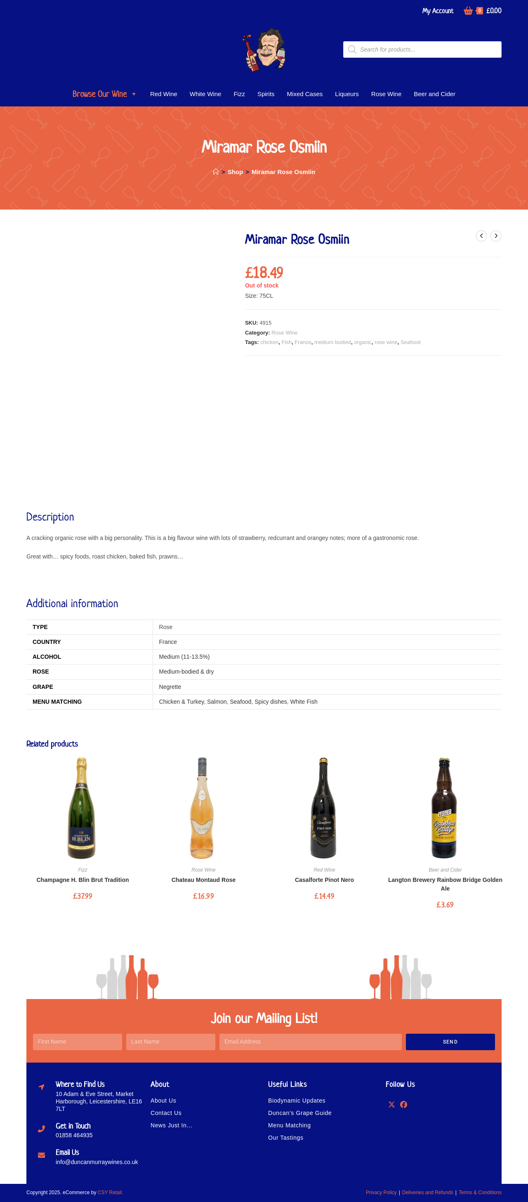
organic (363, 342)
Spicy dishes (271, 701)
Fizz (239, 93)
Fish (287, 342)
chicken (269, 342)
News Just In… (172, 1125)
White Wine (206, 93)
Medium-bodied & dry (186, 671)
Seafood (410, 342)
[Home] (216, 171)
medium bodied (332, 342)
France (303, 342)
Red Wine (163, 93)
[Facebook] (403, 1104)
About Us (163, 1100)
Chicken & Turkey (181, 701)
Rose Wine (386, 93)
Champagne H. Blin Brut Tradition (82, 880)
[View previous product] (481, 236)
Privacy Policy (381, 1192)
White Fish (304, 701)
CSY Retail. (110, 1192)
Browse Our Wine (105, 94)
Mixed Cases (305, 93)
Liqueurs (347, 93)
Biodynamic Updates (296, 1100)
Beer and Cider (434, 93)
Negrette (170, 686)
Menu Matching (289, 1125)
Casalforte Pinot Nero (324, 880)
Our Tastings (286, 1137)
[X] (391, 1104)
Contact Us (166, 1113)
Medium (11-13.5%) (184, 656)
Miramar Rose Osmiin (283, 171)
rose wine (386, 342)
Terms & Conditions (480, 1192)
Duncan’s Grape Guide (300, 1113)
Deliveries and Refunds (427, 1192)
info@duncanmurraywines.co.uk (97, 1162)
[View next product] (496, 236)
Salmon (216, 701)
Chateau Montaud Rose (204, 880)
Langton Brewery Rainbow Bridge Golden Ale (445, 884)
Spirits (266, 93)
